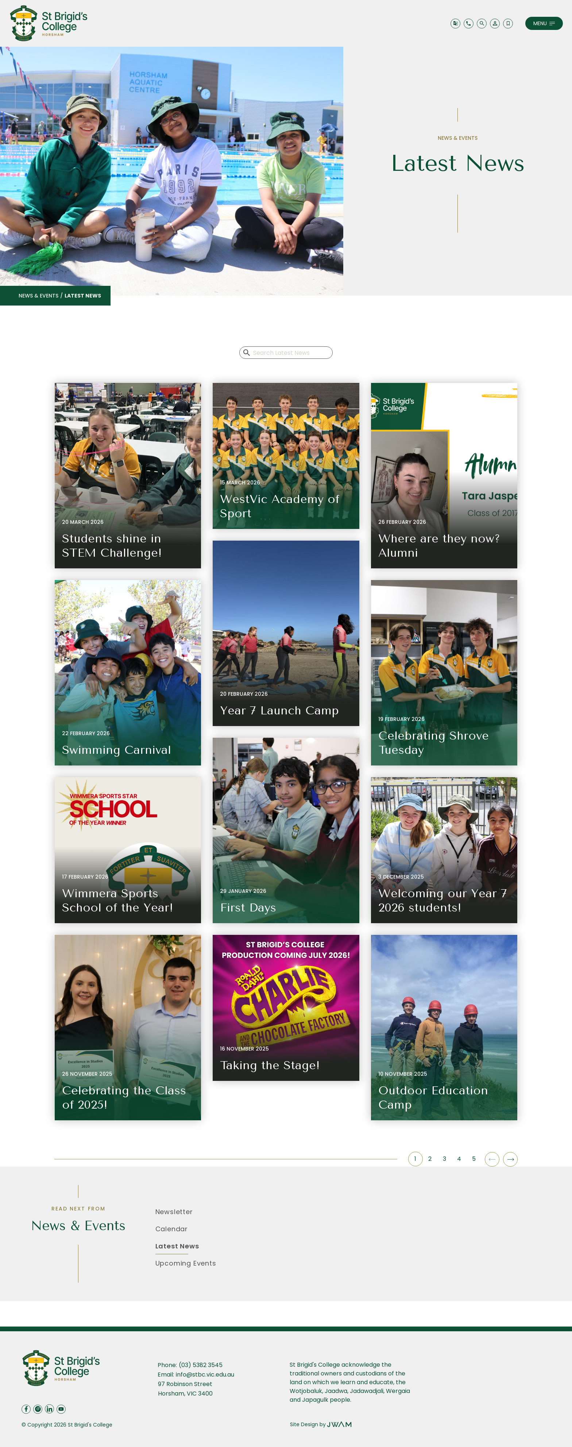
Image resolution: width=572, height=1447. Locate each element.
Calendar (171, 1228)
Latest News (177, 1246)
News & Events (38, 295)
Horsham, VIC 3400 (185, 1393)
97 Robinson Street (186, 1384)
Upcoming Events (185, 1263)
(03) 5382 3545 (201, 1365)
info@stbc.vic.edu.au (205, 1374)
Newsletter (174, 1211)
